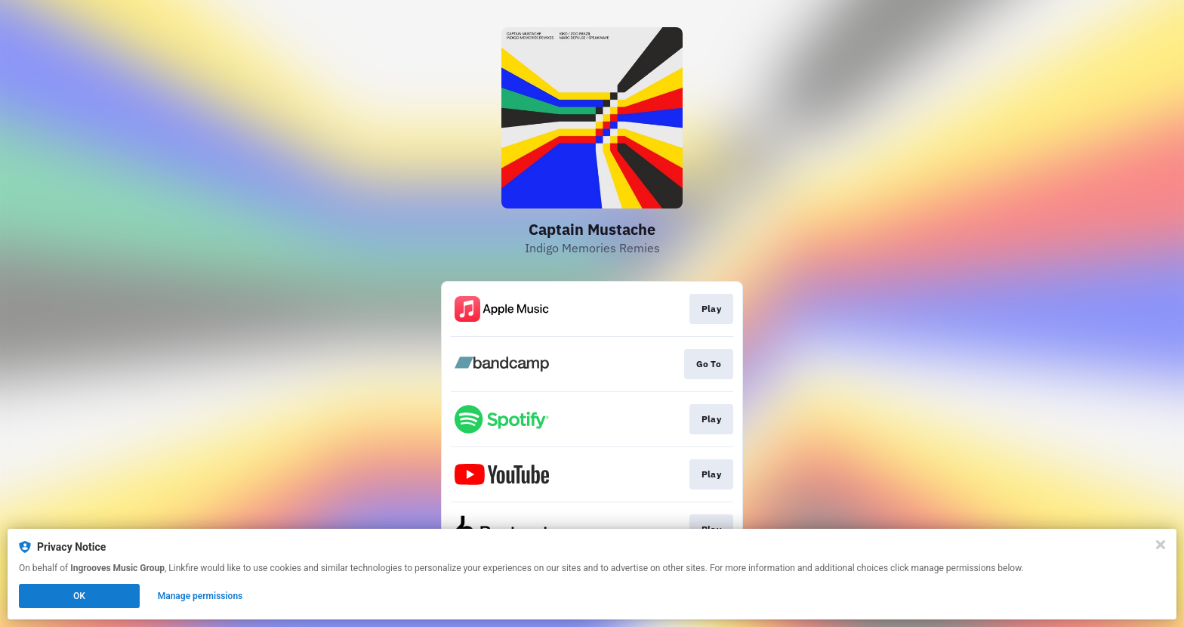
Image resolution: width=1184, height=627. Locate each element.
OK (79, 596)
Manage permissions (200, 596)
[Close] (1161, 545)
